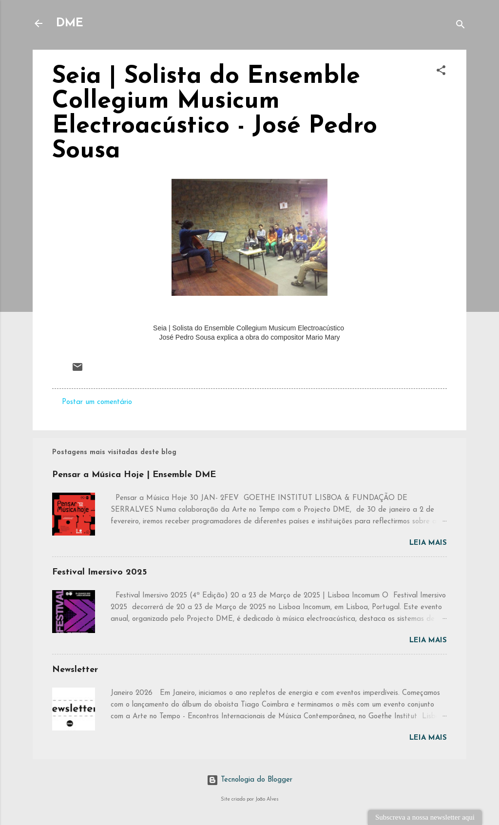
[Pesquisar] (460, 26)
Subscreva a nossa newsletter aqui (425, 817)
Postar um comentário (97, 402)
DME (69, 23)
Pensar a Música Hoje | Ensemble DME (134, 475)
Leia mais (428, 543)
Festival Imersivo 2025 (99, 572)
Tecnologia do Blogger (249, 780)
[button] (441, 72)
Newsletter (75, 669)
